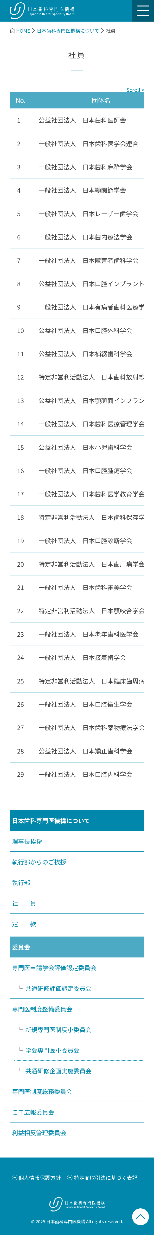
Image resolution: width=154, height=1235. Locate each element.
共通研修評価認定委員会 (58, 988)
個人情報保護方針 (40, 1177)
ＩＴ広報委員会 (33, 1112)
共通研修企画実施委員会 (58, 1070)
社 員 (24, 903)
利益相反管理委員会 (39, 1132)
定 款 (24, 923)
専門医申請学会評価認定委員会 (54, 967)
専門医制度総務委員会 (42, 1091)
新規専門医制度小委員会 (58, 1029)
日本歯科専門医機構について (68, 30)
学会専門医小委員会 (52, 1050)
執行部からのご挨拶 (39, 861)
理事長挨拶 (27, 841)
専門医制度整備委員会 (42, 1008)
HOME (23, 30)
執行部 (21, 882)
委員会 (21, 947)
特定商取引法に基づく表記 (105, 1177)
